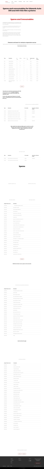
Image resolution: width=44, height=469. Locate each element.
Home (12, 1)
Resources (31, 1)
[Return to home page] (4, 2)
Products (15, 1)
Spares (24, 1)
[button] (22, 86)
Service (27, 1)
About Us (20, 458)
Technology (20, 1)
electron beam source (7, 92)
